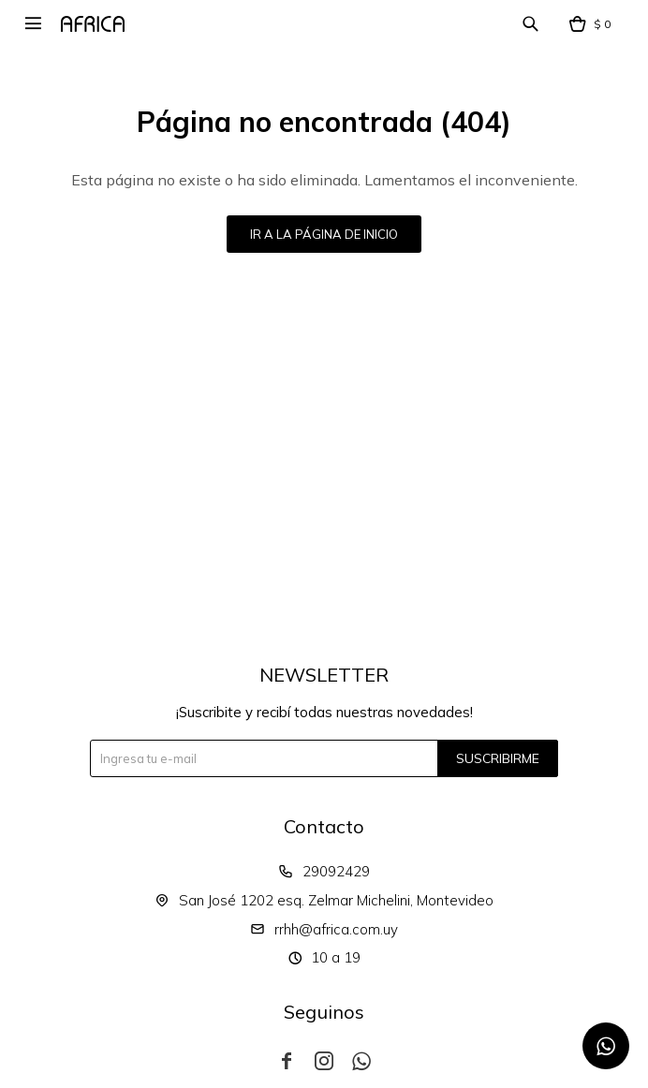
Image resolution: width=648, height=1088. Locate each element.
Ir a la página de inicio (324, 234)
